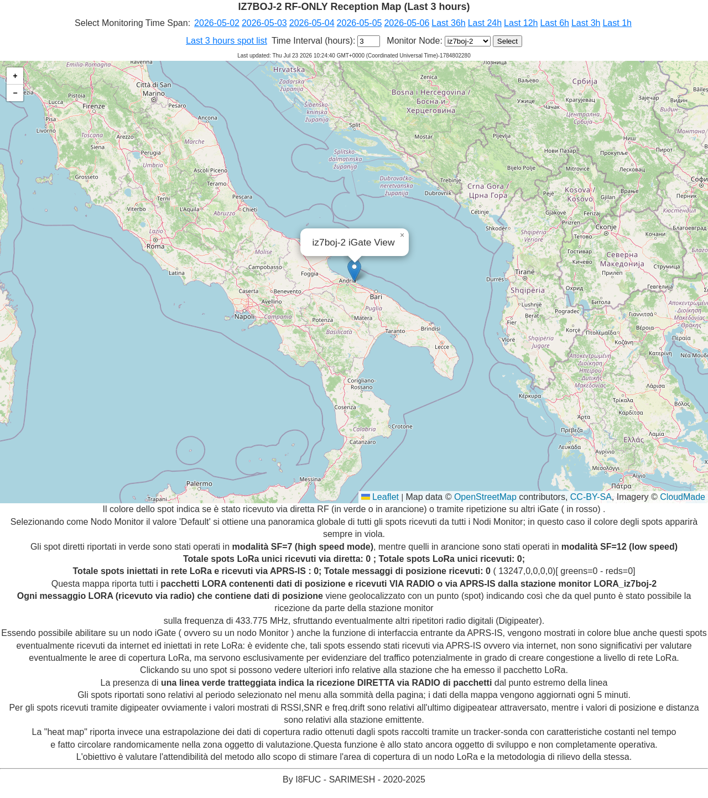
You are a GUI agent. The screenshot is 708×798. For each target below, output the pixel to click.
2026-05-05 (359, 23)
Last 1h (616, 23)
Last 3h (585, 23)
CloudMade (682, 497)
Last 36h (448, 23)
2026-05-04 (312, 23)
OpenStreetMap (485, 497)
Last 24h (485, 23)
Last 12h (521, 23)
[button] (354, 270)
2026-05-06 (406, 23)
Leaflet (380, 497)
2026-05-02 (217, 23)
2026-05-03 (264, 23)
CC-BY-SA (591, 497)
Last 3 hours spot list (226, 40)
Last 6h (554, 23)
